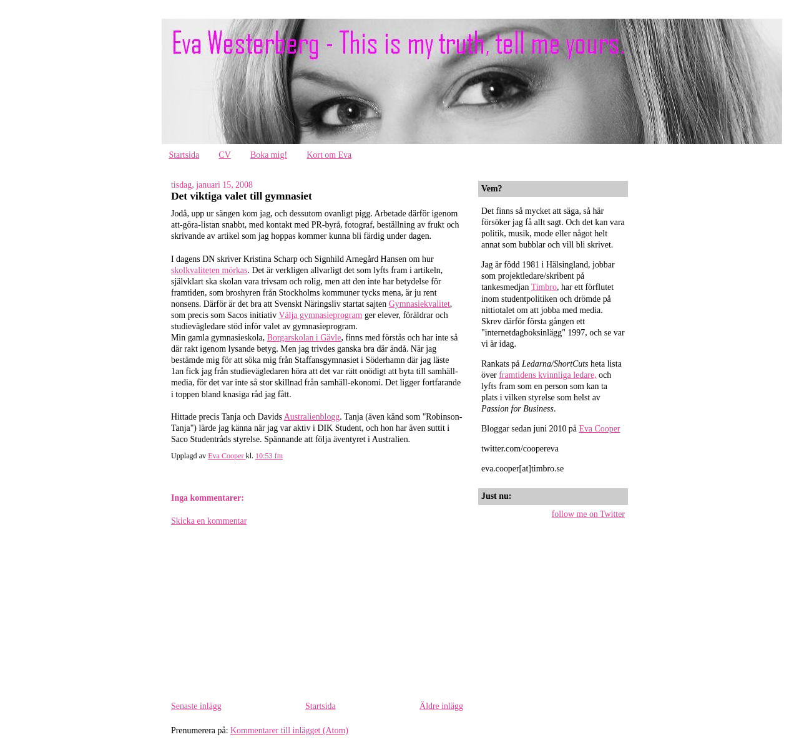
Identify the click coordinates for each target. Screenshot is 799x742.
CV (224, 155)
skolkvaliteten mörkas (209, 270)
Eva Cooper (599, 428)
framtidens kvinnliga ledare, (547, 375)
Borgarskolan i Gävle (304, 337)
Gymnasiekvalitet (419, 304)
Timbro (544, 287)
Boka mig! (268, 155)
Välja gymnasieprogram (320, 315)
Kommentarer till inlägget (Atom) (289, 730)
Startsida (184, 155)
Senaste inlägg (196, 706)
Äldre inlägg (441, 706)
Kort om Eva (328, 155)
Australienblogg (312, 417)
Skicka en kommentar (209, 521)
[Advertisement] (264, 613)
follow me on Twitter (588, 514)
